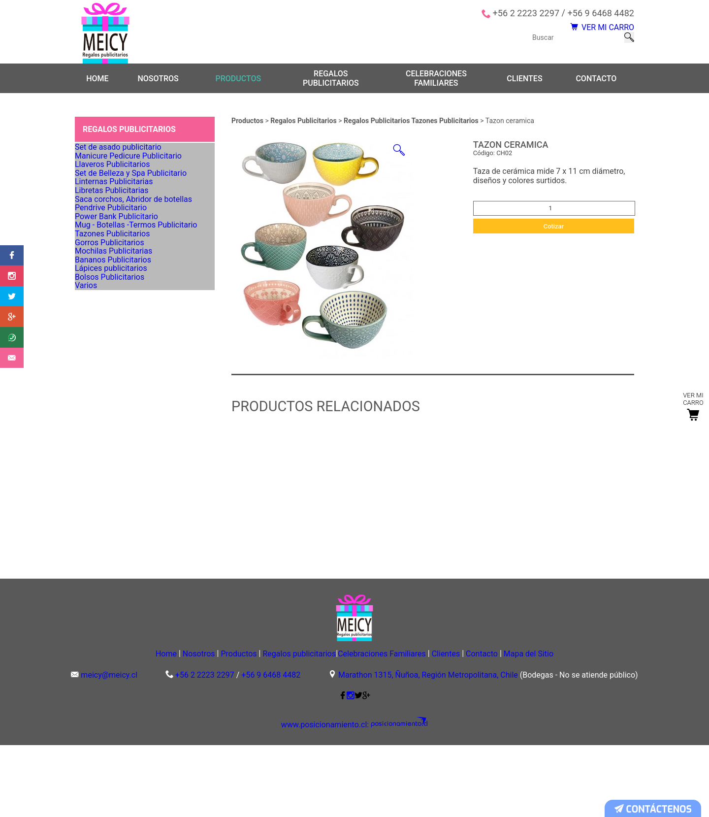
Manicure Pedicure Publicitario (129, 181)
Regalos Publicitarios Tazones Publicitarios (412, 128)
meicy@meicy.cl (109, 747)
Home (97, 86)
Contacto (596, 86)
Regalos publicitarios (331, 86)
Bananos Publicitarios (115, 428)
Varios (91, 489)
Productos (238, 86)
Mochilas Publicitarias (116, 407)
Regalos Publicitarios (304, 128)
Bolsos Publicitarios (112, 469)
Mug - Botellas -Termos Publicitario (136, 346)
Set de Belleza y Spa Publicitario (131, 222)
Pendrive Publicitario (113, 304)
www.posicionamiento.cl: (332, 797)
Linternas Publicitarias (116, 242)
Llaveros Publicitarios (115, 201)
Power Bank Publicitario (118, 325)
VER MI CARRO (592, 32)
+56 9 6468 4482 (601, 13)
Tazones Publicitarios (115, 366)
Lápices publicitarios (113, 449)
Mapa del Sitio (584, 724)
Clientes (524, 86)
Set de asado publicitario (120, 160)
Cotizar (554, 233)
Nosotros (157, 86)
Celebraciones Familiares (436, 86)
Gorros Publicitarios (112, 387)
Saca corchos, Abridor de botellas (133, 284)
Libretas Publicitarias (114, 263)
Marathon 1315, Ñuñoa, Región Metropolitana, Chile (428, 747)
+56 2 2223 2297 (526, 13)
